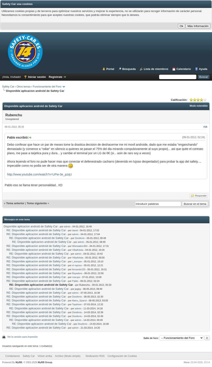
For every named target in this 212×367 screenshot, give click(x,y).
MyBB (18, 362)
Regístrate (56, 77)
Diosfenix (80, 238)
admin (67, 226)
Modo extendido (199, 105)
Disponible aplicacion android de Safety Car (31, 226)
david (75, 230)
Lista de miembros (156, 69)
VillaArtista (77, 250)
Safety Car (8, 86)
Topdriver (77, 304)
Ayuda (203, 69)
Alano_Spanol (79, 300)
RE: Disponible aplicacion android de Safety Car (36, 230)
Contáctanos (12, 356)
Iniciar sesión (37, 77)
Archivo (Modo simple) (68, 356)
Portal (110, 69)
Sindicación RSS (95, 356)
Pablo (75, 281)
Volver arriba (45, 356)
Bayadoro (77, 273)
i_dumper (77, 261)
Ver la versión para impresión (22, 336)
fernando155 (78, 269)
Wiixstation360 (80, 246)
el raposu (77, 265)
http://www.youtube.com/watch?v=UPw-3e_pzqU (39, 174)
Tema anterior (15, 203)
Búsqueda (129, 69)
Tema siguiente (37, 203)
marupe (76, 277)
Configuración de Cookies (122, 356)
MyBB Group (45, 362)
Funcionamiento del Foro (47, 86)
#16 (205, 126)
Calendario (183, 69)
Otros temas (23, 86)
